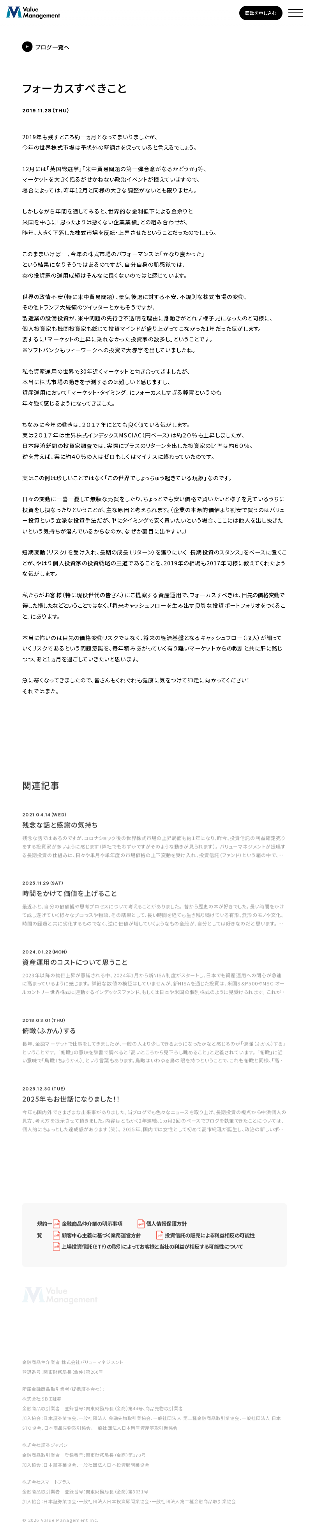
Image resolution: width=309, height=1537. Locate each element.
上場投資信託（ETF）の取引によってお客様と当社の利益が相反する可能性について (152, 1251)
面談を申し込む (261, 13)
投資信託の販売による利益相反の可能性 (210, 1240)
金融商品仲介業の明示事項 (92, 1229)
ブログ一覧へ (52, 47)
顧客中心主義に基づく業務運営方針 (101, 1240)
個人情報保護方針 (166, 1229)
